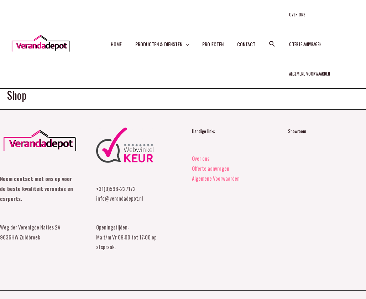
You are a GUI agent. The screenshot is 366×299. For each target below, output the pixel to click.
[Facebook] (349, 285)
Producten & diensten (163, 34)
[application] (187, 34)
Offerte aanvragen (316, 17)
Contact (241, 34)
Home (121, 34)
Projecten (211, 34)
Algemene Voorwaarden (298, 51)
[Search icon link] (265, 34)
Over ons (286, 17)
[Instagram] (363, 285)
